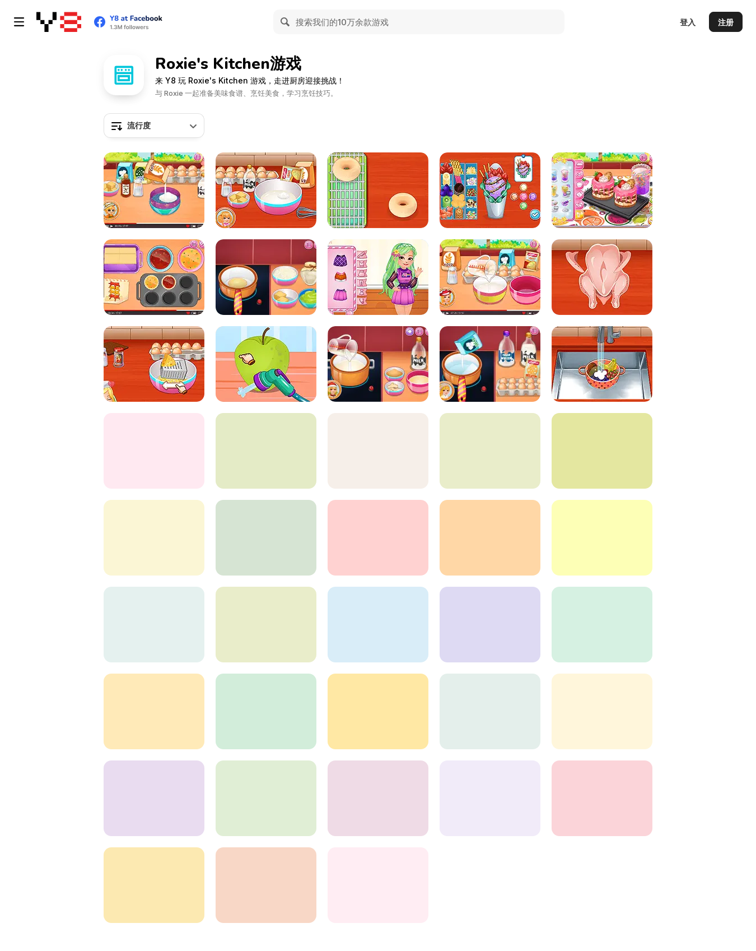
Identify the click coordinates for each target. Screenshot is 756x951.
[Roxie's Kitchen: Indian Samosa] (266, 624)
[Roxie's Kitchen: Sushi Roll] (266, 538)
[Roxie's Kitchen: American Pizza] (154, 885)
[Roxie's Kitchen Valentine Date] (602, 538)
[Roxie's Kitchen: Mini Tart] (490, 451)
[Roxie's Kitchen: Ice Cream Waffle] (490, 190)
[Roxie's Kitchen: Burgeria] (602, 711)
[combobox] (154, 125)
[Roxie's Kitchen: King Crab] (602, 451)
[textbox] (154, 125)
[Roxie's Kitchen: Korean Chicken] (266, 711)
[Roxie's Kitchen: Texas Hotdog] (490, 277)
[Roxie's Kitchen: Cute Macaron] (490, 798)
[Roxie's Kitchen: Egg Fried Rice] (154, 538)
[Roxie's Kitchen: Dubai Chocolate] (266, 277)
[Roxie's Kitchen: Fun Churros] (266, 885)
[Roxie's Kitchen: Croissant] (490, 624)
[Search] (285, 22)
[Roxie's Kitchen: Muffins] (154, 277)
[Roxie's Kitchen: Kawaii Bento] (378, 277)
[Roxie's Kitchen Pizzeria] (154, 624)
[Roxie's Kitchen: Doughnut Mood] (378, 190)
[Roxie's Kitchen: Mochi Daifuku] (154, 711)
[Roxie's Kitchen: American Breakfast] (602, 624)
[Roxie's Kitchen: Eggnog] (378, 364)
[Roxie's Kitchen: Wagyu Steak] (154, 798)
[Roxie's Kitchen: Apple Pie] (266, 364)
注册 (726, 22)
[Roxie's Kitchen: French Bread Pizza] (266, 798)
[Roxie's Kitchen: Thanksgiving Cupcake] (154, 190)
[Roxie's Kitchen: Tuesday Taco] (378, 798)
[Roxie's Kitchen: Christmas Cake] (266, 451)
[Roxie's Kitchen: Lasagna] (378, 711)
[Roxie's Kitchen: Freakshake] (602, 364)
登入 (688, 22)
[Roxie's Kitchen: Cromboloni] (266, 190)
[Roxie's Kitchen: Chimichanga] (490, 538)
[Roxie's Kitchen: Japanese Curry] (602, 277)
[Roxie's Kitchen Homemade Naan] (490, 711)
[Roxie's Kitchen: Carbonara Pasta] (154, 364)
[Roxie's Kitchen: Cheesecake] (602, 190)
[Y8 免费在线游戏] (59, 22)
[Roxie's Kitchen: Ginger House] (154, 451)
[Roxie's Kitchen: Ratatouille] (602, 798)
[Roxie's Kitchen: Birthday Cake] (378, 538)
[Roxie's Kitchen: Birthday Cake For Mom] (378, 624)
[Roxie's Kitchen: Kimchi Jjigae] (378, 451)
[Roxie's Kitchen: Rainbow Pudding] (490, 364)
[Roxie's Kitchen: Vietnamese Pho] (378, 885)
